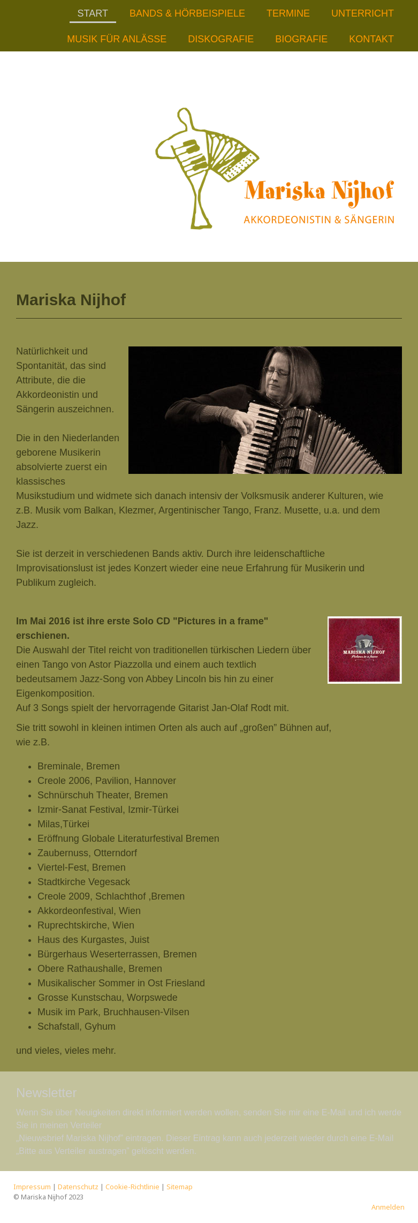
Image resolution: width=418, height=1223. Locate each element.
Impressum (32, 1186)
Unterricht (362, 13)
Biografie (301, 39)
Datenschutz (78, 1186)
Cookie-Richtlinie (132, 1186)
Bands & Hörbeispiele (187, 13)
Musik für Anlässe (116, 39)
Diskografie (221, 39)
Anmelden (388, 1207)
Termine (288, 13)
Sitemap (179, 1186)
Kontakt (371, 39)
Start (93, 13)
